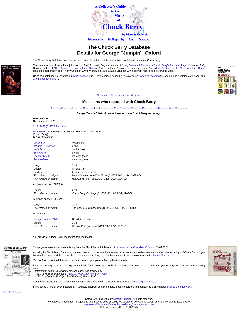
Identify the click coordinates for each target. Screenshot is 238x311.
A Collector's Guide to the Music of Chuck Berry (177, 68)
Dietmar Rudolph (122, 299)
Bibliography (116, 39)
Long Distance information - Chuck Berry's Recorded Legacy (156, 65)
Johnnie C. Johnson (44, 146)
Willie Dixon (40, 149)
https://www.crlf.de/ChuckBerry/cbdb (132, 247)
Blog (131, 39)
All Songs (102, 95)
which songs (80, 76)
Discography (96, 39)
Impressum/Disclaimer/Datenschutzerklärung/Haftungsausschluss (119, 304)
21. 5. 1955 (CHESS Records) (49, 126)
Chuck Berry (40, 142)
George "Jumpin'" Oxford (47, 219)
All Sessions (117, 95)
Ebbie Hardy (40, 152)
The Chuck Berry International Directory (77, 68)
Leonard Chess (42, 156)
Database (144, 39)
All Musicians (134, 95)
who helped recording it (45, 78)
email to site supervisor (179, 286)
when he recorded (150, 76)
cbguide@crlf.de (161, 255)
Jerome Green (41, 159)
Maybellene (39, 131)
